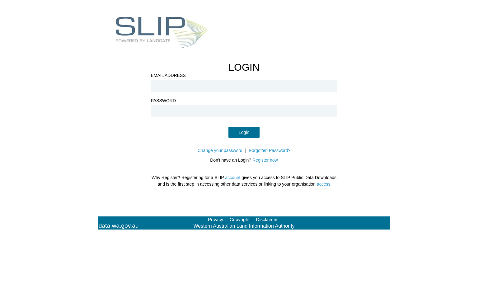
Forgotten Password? (269, 150)
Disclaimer (267, 219)
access (324, 184)
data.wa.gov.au (119, 226)
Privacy (215, 219)
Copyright (240, 219)
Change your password (220, 150)
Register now (265, 160)
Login (244, 132)
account (232, 177)
